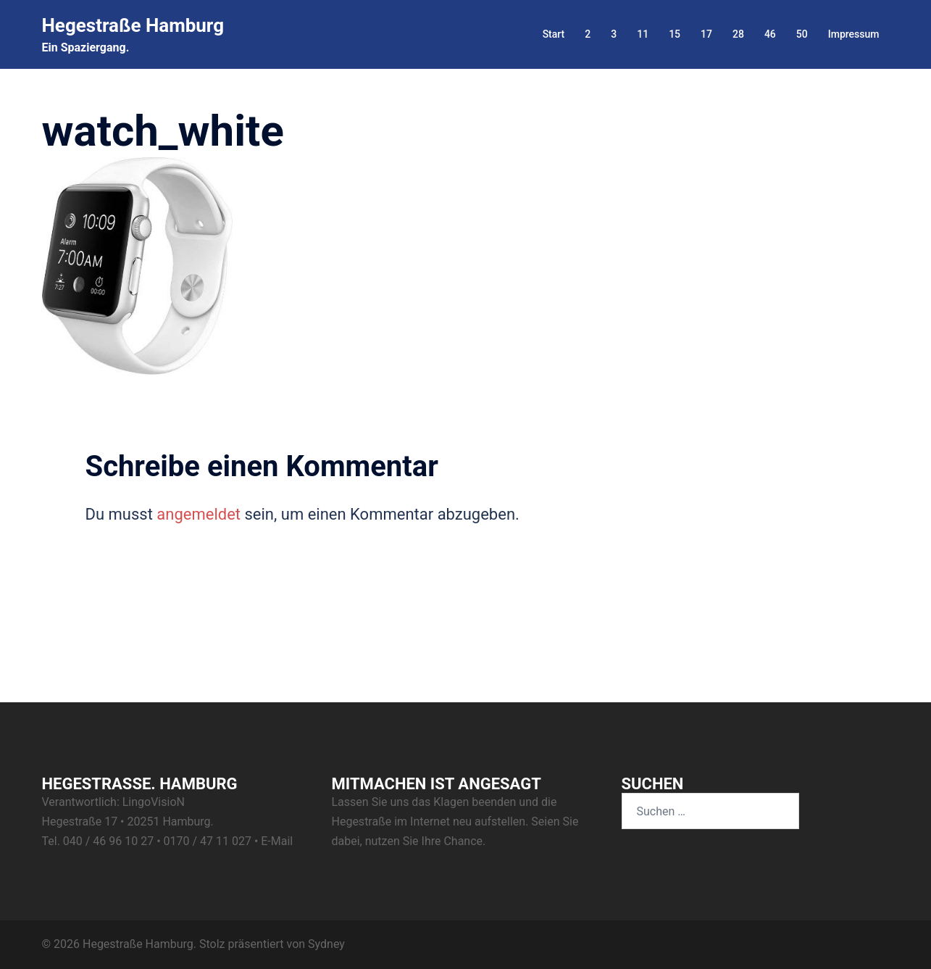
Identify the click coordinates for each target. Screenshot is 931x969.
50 (802, 34)
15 (674, 34)
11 (642, 34)
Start (554, 34)
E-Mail (277, 841)
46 (770, 34)
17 (706, 34)
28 (738, 34)
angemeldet (198, 514)
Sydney (326, 944)
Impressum (854, 34)
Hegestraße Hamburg (133, 25)
